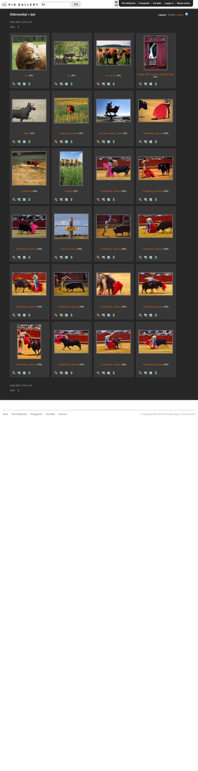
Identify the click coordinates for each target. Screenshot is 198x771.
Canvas (62, 414)
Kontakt (157, 3)
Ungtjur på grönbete (68, 133)
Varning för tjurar (68, 249)
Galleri (180, 15)
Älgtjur (26, 133)
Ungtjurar (68, 191)
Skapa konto (183, 3)
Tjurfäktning (26, 191)
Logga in (169, 3)
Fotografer (144, 3)
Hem (5, 414)
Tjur (26, 75)
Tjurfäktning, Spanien (153, 133)
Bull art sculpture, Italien (110, 133)
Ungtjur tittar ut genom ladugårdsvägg (155, 74)
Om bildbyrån (129, 3)
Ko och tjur (111, 75)
